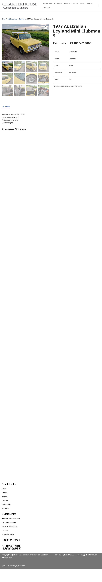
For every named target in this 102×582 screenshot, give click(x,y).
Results (67, 3)
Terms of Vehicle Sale (10, 540)
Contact (75, 3)
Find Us (4, 506)
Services (5, 514)
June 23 (21, 19)
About (4, 502)
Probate (5, 510)
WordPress (20, 579)
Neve (4, 579)
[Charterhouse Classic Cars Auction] (20, 5)
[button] (45, 28)
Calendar (46, 8)
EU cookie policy (8, 548)
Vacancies (5, 522)
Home (4, 19)
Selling (82, 3)
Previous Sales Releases (11, 532)
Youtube (5, 544)
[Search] (98, 6)
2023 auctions (12, 19)
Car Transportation (9, 536)
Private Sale (47, 3)
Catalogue (58, 3)
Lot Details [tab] (6, 107)
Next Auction (79, 87)
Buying (89, 3)
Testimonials (6, 518)
